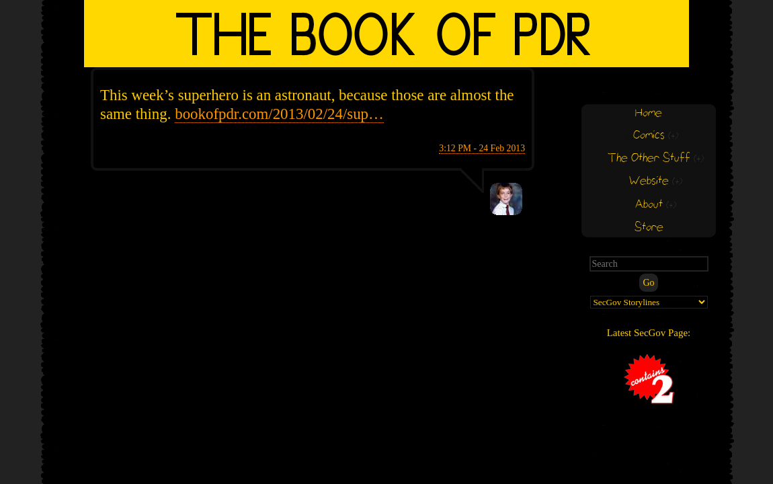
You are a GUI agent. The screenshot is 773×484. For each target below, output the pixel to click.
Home (648, 113)
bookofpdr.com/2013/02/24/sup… (279, 114)
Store (649, 227)
